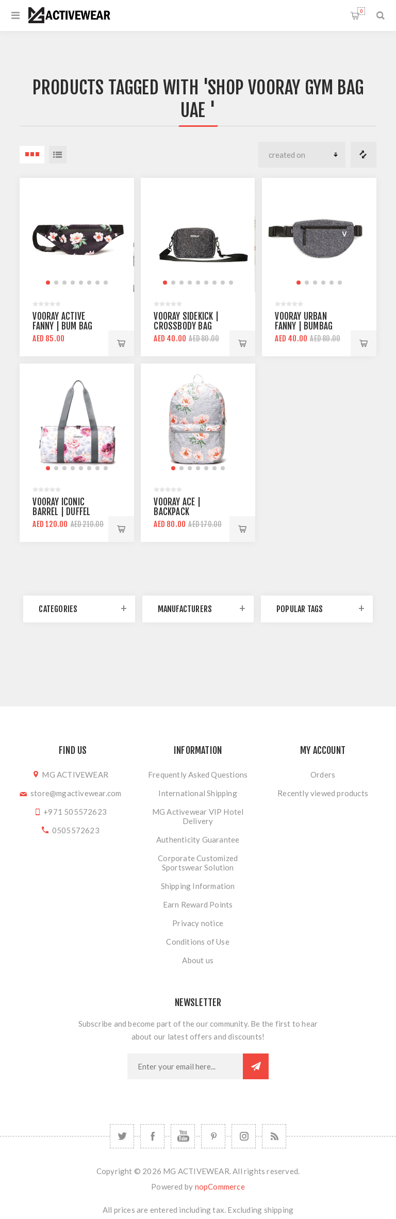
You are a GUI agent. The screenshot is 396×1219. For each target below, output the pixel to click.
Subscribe (256, 1066)
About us (197, 960)
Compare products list (363, 155)
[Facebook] (152, 1136)
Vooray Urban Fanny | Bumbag (304, 321)
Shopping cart (361, 11)
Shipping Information (198, 886)
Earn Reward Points (198, 904)
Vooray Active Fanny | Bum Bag (62, 321)
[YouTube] (183, 1136)
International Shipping (197, 793)
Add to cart (121, 343)
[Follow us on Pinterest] (213, 1136)
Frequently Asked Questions (198, 774)
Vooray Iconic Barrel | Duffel (61, 507)
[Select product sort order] (301, 155)
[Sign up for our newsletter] (185, 1066)
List (58, 154)
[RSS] (274, 1136)
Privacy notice (197, 923)
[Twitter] (122, 1136)
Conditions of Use (197, 941)
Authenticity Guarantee (197, 839)
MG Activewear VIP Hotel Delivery (198, 816)
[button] (48, 283)
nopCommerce (220, 1186)
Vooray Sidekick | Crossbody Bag (186, 321)
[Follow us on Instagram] (244, 1136)
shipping (279, 1209)
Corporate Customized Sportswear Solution (198, 862)
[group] (77, 235)
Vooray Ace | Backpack (177, 507)
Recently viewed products (322, 793)
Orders (322, 774)
